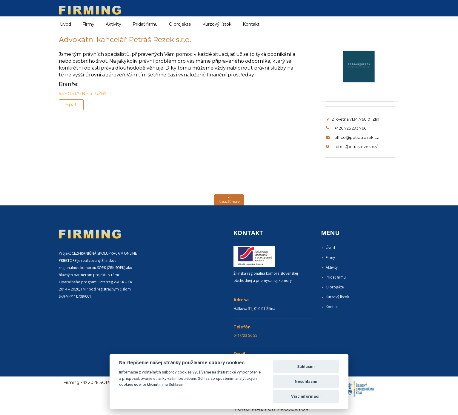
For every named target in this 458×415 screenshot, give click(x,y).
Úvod (65, 24)
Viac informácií (306, 396)
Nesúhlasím (306, 381)
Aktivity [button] (113, 24)
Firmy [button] (88, 24)
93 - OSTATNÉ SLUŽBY (83, 93)
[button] (229, 199)
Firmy (330, 257)
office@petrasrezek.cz (356, 137)
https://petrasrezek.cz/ (355, 146)
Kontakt (251, 24)
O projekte (180, 24)
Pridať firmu (145, 24)
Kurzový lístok (216, 24)
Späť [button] (71, 104)
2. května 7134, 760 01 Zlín (353, 119)
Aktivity (332, 267)
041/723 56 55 (245, 335)
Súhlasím (306, 366)
